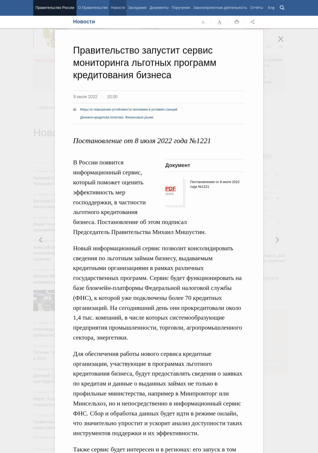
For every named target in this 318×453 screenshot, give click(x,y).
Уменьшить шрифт (203, 22)
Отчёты (256, 8)
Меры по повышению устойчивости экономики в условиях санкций (128, 109)
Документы (159, 8)
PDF (170, 188)
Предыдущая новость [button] (277, 240)
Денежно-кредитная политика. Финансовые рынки (116, 117)
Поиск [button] (282, 8)
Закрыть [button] (284, 42)
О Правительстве (93, 8)
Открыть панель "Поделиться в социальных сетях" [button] (253, 22)
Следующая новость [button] (41, 240)
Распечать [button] (237, 22)
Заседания (137, 8)
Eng (271, 8)
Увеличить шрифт (220, 22)
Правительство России (54, 8)
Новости (118, 8)
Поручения (181, 8)
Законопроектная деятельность (220, 8)
